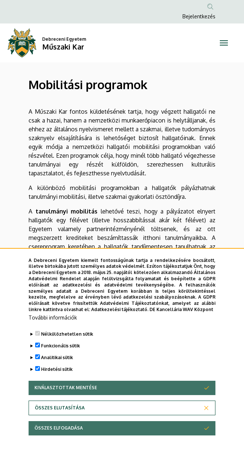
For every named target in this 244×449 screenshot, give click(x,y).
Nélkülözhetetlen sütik (67, 350)
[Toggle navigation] (223, 42)
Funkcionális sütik (60, 362)
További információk (53, 334)
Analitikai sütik (57, 373)
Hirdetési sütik (57, 385)
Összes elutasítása (60, 424)
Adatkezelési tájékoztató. (119, 325)
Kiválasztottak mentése (65, 403)
